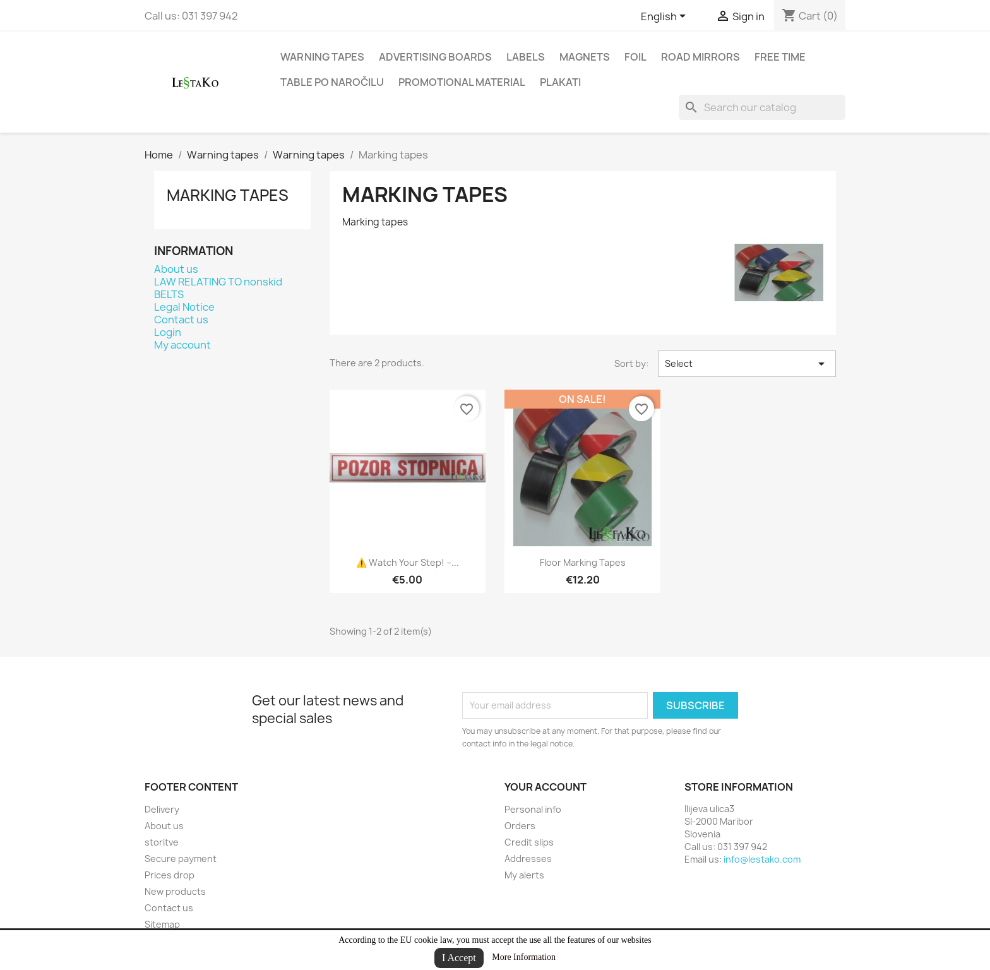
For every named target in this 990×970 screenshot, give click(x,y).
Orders (519, 826)
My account (182, 345)
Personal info (532, 809)
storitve (162, 842)
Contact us (181, 319)
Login (167, 332)
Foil (635, 57)
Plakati (560, 82)
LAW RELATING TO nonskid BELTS (218, 288)
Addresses (528, 859)
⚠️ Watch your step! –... (407, 562)
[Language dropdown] (665, 17)
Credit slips (529, 842)
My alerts (524, 875)
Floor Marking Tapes (583, 562)
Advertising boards (435, 57)
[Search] (762, 107)
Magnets (584, 57)
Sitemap (162, 924)
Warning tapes (322, 57)
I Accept (459, 957)
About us (176, 269)
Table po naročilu (332, 82)
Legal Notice (184, 307)
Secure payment (181, 859)
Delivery (162, 809)
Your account (545, 787)
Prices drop (169, 875)
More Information (524, 957)
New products (175, 891)
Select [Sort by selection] (747, 363)
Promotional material (461, 82)
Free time (780, 57)
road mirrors (700, 57)
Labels (525, 57)
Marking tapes (228, 195)
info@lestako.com (762, 859)
